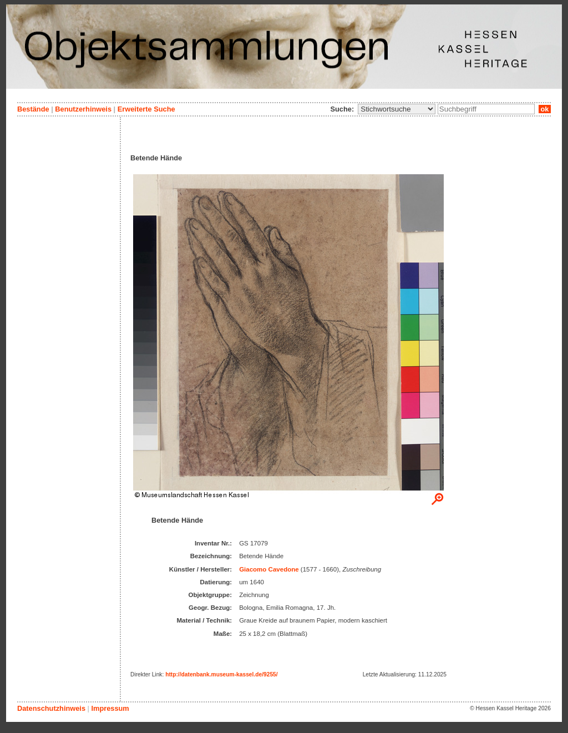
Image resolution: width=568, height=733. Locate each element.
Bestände (33, 109)
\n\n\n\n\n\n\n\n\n (396, 109)
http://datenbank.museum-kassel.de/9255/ (221, 674)
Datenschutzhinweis (51, 708)
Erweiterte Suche (146, 109)
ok (545, 109)
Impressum (110, 708)
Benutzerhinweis (83, 109)
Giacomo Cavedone (269, 569)
